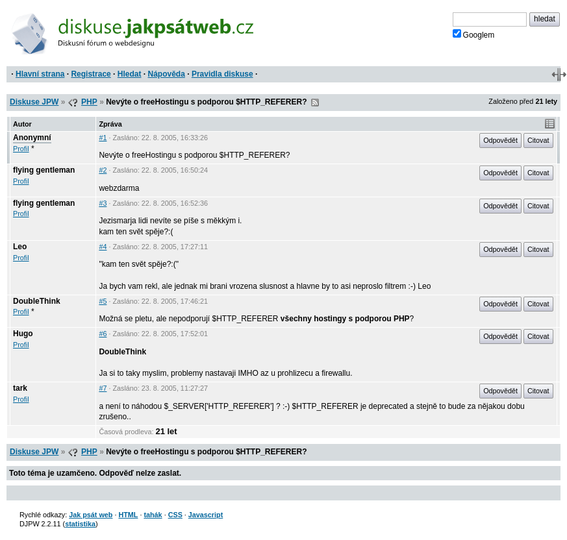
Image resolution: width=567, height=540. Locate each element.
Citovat (538, 140)
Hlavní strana (40, 74)
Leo (20, 246)
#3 (103, 203)
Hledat (130, 74)
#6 (103, 334)
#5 (103, 301)
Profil (21, 149)
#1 (103, 137)
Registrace (90, 74)
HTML (128, 515)
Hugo (23, 333)
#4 (103, 247)
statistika (80, 524)
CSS (175, 515)
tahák (153, 515)
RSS (315, 102)
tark (20, 388)
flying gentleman (44, 170)
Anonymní (32, 137)
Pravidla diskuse (222, 74)
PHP (89, 101)
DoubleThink (36, 301)
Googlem (474, 34)
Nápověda (166, 74)
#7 (103, 388)
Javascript (205, 515)
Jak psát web (90, 515)
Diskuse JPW (34, 101)
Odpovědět (500, 140)
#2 (103, 170)
